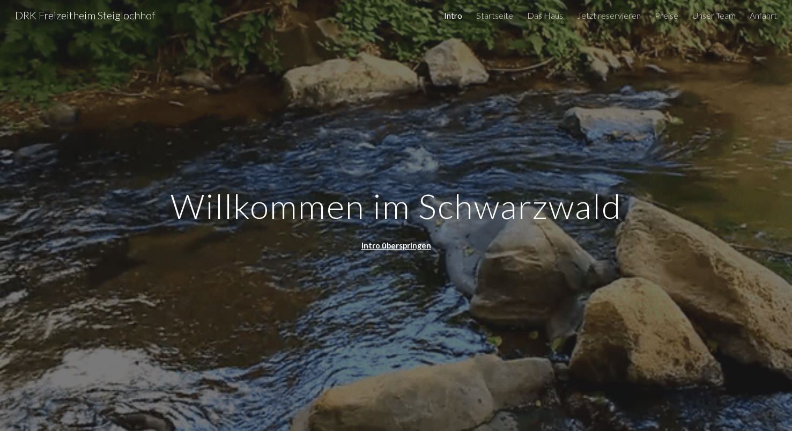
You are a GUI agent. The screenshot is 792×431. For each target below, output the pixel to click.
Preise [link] (666, 15)
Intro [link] (453, 15)
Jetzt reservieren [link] (609, 15)
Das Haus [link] (545, 15)
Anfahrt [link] (763, 15)
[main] (395, 201)
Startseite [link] (494, 15)
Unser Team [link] (714, 15)
